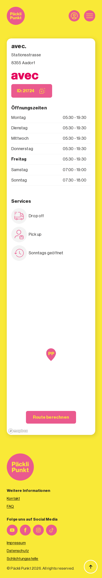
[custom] (51, 530)
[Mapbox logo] (18, 431)
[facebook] (25, 530)
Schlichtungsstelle (22, 559)
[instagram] (38, 530)
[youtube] (12, 530)
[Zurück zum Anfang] (90, 566)
